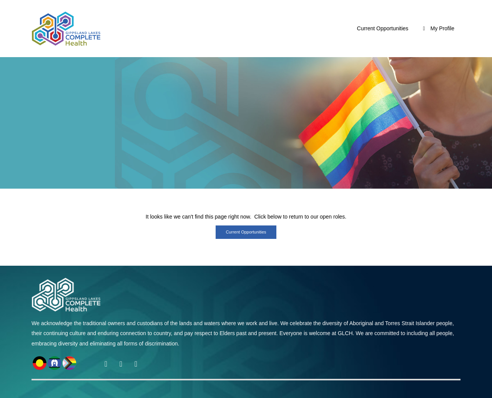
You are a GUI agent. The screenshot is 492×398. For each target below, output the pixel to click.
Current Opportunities (383, 28)
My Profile (437, 28)
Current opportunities (246, 232)
